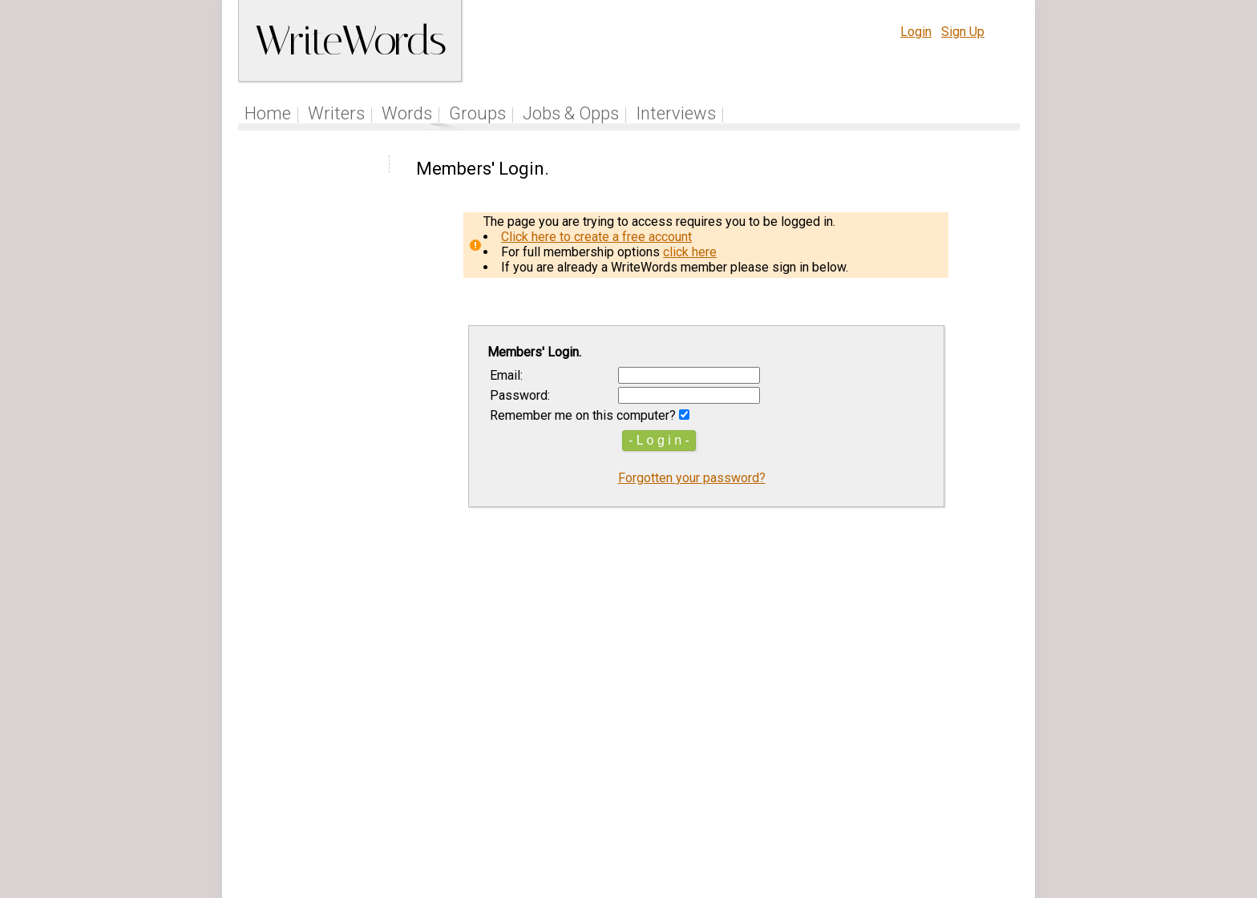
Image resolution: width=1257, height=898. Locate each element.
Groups (477, 113)
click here (690, 252)
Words (407, 113)
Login (916, 31)
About (938, 797)
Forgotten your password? (692, 477)
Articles (679, 797)
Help (791, 797)
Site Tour (739, 797)
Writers (336, 113)
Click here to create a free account (596, 236)
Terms (835, 797)
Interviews (676, 113)
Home (268, 113)
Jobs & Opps (571, 113)
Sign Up (962, 31)
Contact (986, 797)
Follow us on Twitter (587, 797)
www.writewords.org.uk (766, 828)
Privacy (887, 797)
